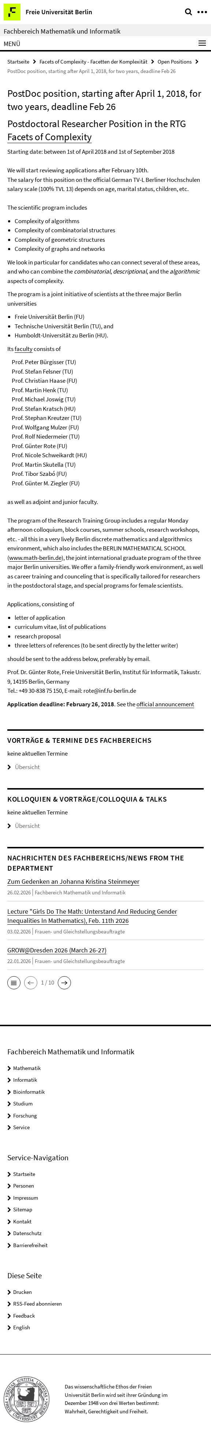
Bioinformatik (29, 1091)
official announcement (165, 704)
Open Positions (175, 61)
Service (21, 1127)
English (21, 1327)
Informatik (25, 1079)
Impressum (25, 1197)
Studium (23, 1103)
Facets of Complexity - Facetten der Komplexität (93, 61)
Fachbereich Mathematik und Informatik (62, 31)
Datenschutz (27, 1233)
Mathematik (27, 1068)
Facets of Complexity (49, 136)
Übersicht (23, 767)
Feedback (24, 1315)
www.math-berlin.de (35, 558)
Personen (23, 1185)
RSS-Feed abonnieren (37, 1303)
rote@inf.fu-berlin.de (109, 691)
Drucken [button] (22, 1291)
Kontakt (22, 1221)
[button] (13, 982)
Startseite (18, 61)
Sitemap (22, 1209)
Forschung (25, 1115)
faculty (24, 349)
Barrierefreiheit (30, 1245)
